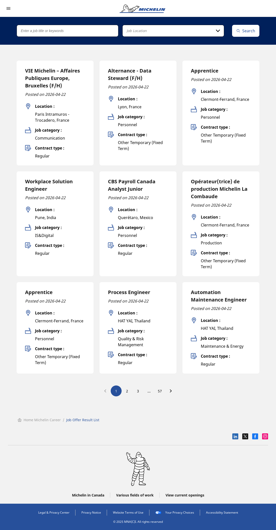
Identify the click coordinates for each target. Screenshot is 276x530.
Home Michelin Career (39, 419)
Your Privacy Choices (174, 513)
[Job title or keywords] (67, 31)
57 (160, 391)
